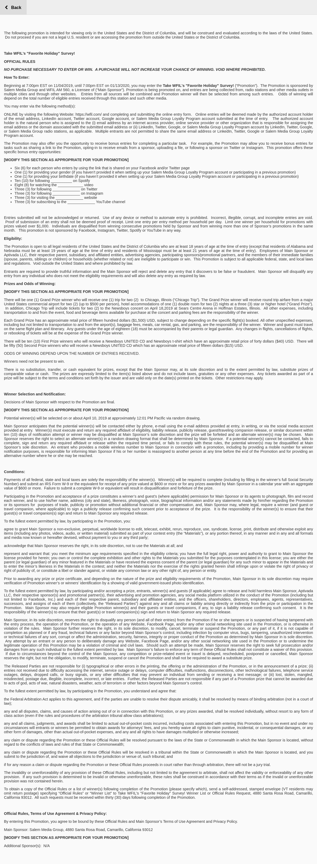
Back (15, 7)
